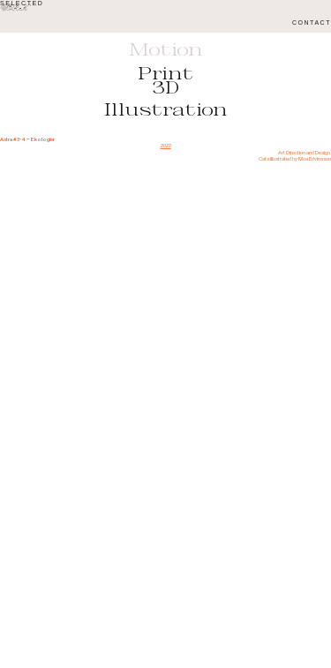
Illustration (166, 109)
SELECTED (21, 3)
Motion (166, 49)
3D (166, 87)
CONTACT (311, 22)
